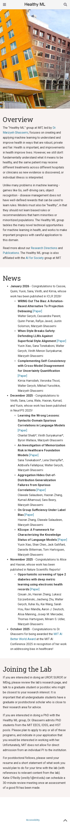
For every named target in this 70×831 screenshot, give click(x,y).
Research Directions (44, 248)
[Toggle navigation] (4, 4)
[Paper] (37, 311)
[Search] (65, 5)
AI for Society (35, 258)
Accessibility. (33, 820)
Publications (11, 253)
